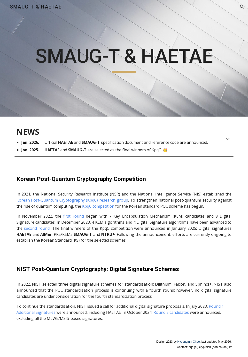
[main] (124, 58)
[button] (242, 7)
